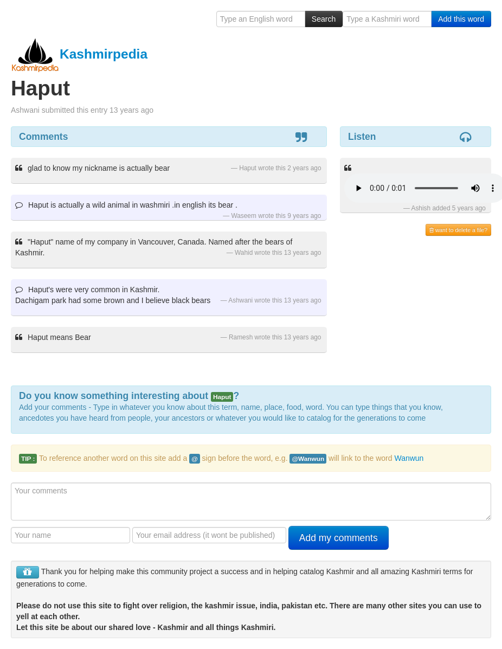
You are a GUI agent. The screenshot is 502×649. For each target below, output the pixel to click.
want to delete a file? (458, 230)
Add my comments (338, 537)
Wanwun (408, 458)
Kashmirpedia (79, 54)
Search (324, 19)
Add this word (461, 19)
